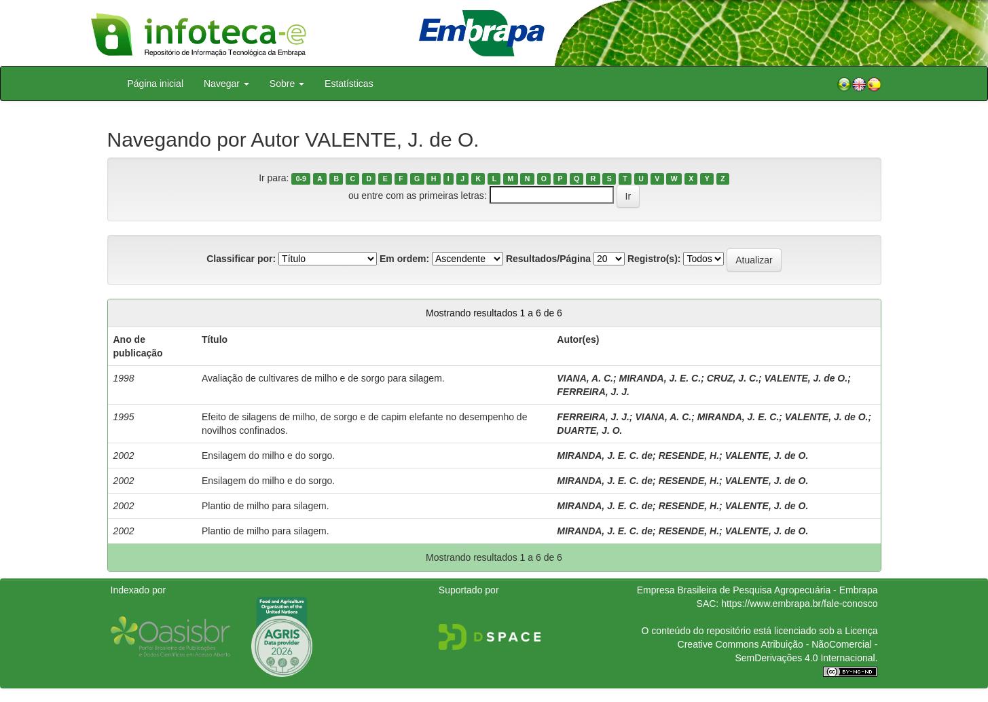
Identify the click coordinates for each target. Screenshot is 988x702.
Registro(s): (654, 258)
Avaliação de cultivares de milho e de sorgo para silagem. (323, 378)
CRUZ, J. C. (732, 378)
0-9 (301, 178)
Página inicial (156, 83)
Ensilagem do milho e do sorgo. (268, 455)
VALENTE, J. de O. (805, 378)
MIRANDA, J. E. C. (660, 378)
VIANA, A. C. (585, 378)
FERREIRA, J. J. (593, 391)
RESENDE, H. (689, 455)
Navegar (226, 83)
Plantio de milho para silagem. (265, 505)
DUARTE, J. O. (589, 430)
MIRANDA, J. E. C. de (605, 455)
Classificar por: (241, 258)
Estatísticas (349, 83)
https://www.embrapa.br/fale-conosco (799, 603)
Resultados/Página (548, 258)
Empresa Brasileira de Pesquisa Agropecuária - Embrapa (757, 590)
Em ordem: (404, 258)
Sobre (287, 83)
